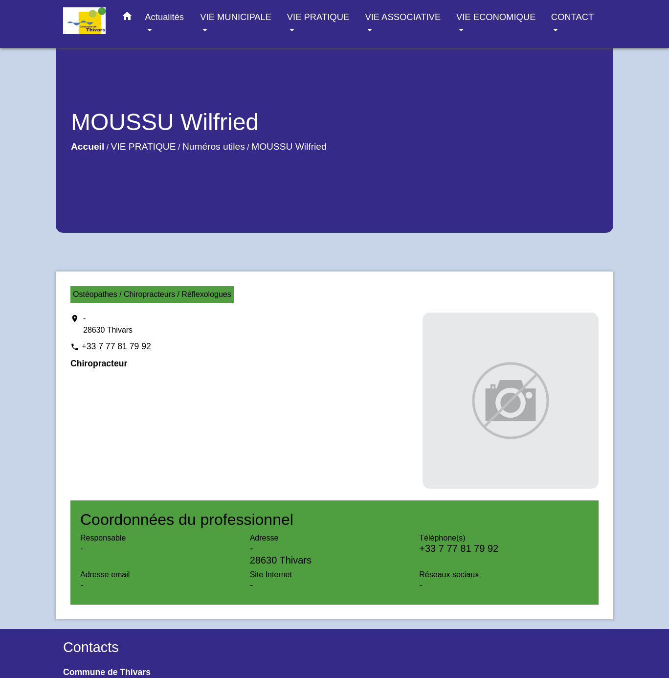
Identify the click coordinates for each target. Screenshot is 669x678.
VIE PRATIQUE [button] (318, 17)
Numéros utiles (213, 146)
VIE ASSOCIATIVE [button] (403, 17)
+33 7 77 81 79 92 (116, 346)
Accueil (87, 146)
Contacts (91, 647)
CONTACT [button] (572, 17)
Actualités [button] (164, 17)
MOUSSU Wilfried (289, 146)
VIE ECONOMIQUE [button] (495, 17)
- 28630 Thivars (108, 324)
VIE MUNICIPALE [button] (235, 17)
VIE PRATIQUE (143, 146)
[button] (127, 18)
